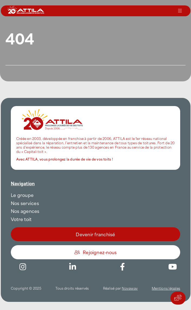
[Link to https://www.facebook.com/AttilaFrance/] (122, 266)
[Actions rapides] (178, 298)
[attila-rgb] (52, 108)
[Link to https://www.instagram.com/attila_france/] (22, 266)
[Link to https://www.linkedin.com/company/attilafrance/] (72, 266)
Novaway (130, 288)
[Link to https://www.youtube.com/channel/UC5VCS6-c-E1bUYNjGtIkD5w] (172, 266)
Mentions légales (166, 288)
